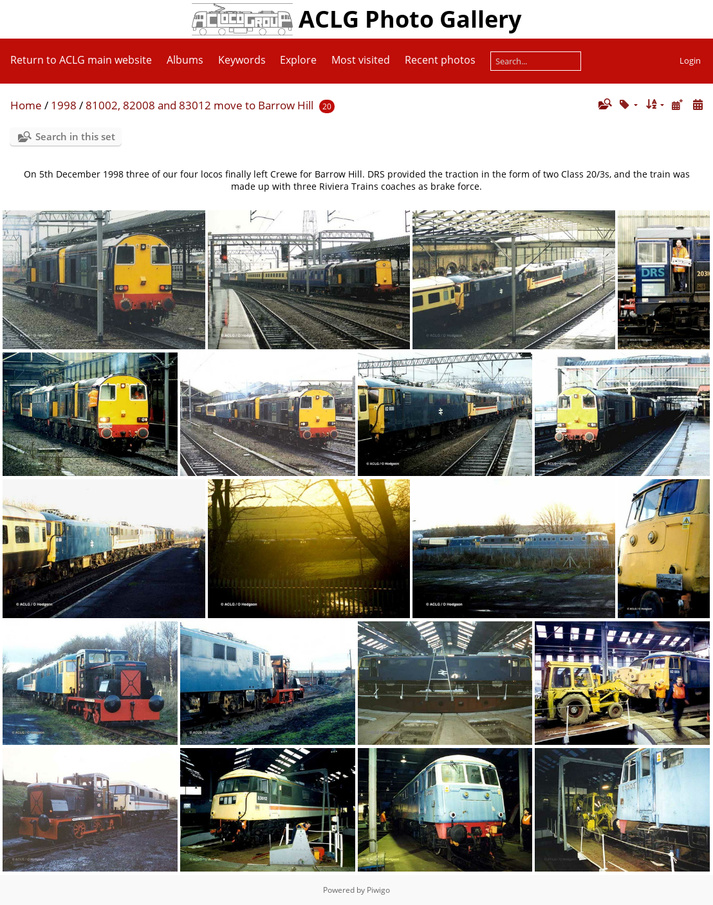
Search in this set (75, 136)
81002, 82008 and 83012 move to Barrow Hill (199, 105)
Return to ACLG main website (81, 60)
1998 (64, 105)
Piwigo (378, 889)
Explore (298, 60)
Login (690, 60)
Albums (185, 60)
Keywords (242, 60)
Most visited (360, 60)
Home (26, 105)
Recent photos (440, 60)
